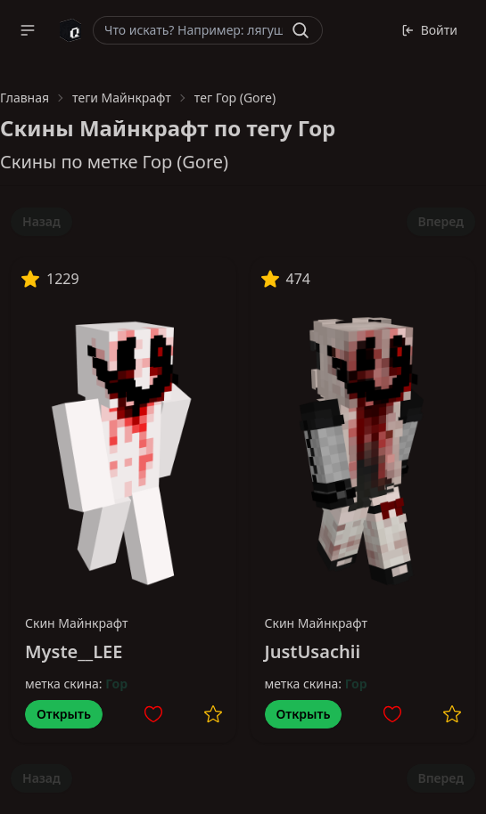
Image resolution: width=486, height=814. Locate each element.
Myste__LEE (73, 651)
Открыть (64, 713)
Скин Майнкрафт (76, 623)
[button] (27, 30)
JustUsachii (313, 651)
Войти (429, 29)
